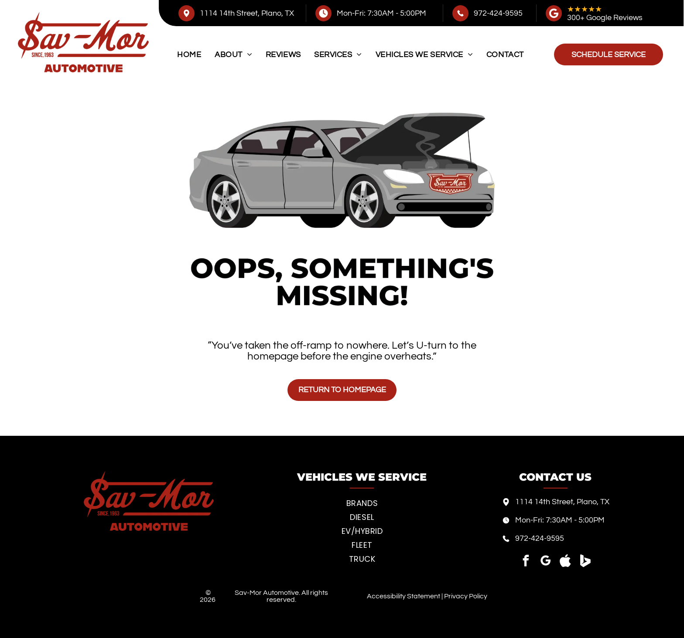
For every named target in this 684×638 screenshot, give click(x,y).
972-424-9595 (498, 13)
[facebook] (526, 562)
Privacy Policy (465, 596)
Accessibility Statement (403, 596)
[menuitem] (189, 55)
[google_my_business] (545, 562)
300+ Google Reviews (605, 18)
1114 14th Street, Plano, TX (247, 13)
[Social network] (565, 562)
